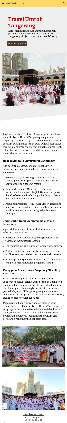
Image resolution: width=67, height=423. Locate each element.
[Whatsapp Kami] (17, 43)
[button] (3, 3)
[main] (33, 28)
